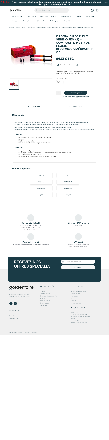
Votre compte (78, 286)
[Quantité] (58, 93)
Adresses (73, 300)
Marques (14, 21)
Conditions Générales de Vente (49, 296)
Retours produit (75, 293)
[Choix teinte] (60, 82)
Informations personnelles (78, 291)
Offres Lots (40, 21)
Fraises (77, 16)
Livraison (42, 291)
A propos (42, 298)
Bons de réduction (76, 303)
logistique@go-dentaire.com (79, 322)
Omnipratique (16, 16)
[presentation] (77, 274)
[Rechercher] (51, 10)
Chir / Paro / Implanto (47, 16)
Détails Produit (33, 107)
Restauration (65, 16)
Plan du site (43, 305)
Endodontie (30, 16)
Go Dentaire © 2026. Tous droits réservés (23, 332)
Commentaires (75, 107)
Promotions (27, 21)
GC (68, 175)
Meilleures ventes (14, 318)
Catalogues (54, 21)
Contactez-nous (44, 303)
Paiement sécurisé (45, 300)
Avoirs (72, 298)
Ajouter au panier (76, 93)
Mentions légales (45, 293)
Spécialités (89, 16)
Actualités (67, 21)
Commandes (74, 296)
